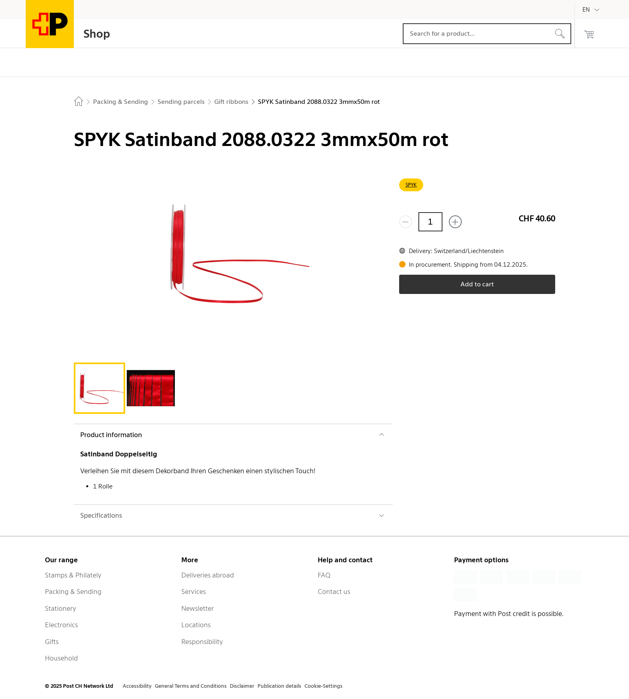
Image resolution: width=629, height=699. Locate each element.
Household (61, 658)
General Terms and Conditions (191, 686)
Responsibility (202, 642)
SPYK (411, 185)
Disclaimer (242, 686)
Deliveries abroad (207, 575)
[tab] (99, 388)
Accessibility (137, 686)
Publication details (279, 686)
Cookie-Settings (323, 686)
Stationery (60, 608)
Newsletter (197, 608)
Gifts (52, 642)
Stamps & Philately (73, 575)
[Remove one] (405, 221)
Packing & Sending (73, 592)
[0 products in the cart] (589, 33)
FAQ (324, 575)
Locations (196, 625)
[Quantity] (430, 221)
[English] (592, 9)
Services (193, 592)
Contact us (334, 592)
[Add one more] (455, 221)
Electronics (61, 625)
